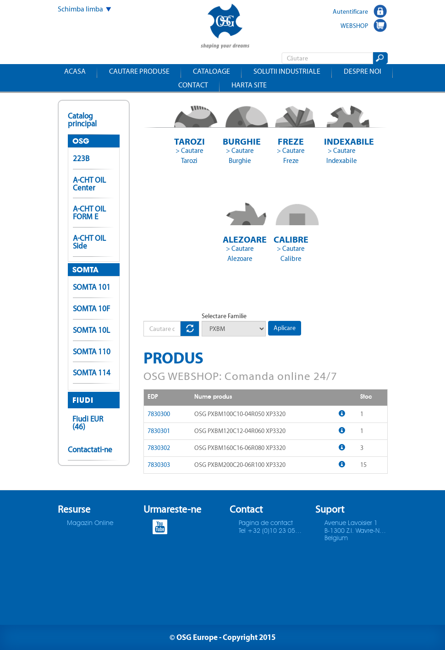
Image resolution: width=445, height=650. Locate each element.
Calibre (291, 239)
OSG (80, 141)
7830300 (159, 414)
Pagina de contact (266, 523)
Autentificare (350, 11)
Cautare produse (139, 71)
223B (81, 158)
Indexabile (341, 141)
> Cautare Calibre (291, 253)
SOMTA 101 (91, 287)
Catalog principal (82, 119)
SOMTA (85, 270)
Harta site (249, 85)
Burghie (240, 141)
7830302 (159, 448)
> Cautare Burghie (240, 155)
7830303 (159, 465)
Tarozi (189, 141)
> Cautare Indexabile (341, 155)
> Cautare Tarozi (189, 155)
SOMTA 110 (91, 351)
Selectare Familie (224, 316)
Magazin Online (90, 523)
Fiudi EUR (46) (87, 422)
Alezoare (240, 239)
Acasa (75, 71)
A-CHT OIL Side (89, 241)
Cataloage (211, 71)
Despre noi (362, 71)
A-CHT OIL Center (89, 183)
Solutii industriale (286, 71)
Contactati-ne (90, 449)
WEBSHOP (354, 25)
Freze (291, 141)
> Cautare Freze (291, 155)
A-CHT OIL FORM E (89, 212)
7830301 (159, 431)
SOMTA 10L (91, 330)
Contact (193, 85)
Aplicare (285, 328)
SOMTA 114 (91, 372)
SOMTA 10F (91, 308)
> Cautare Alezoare (240, 253)
